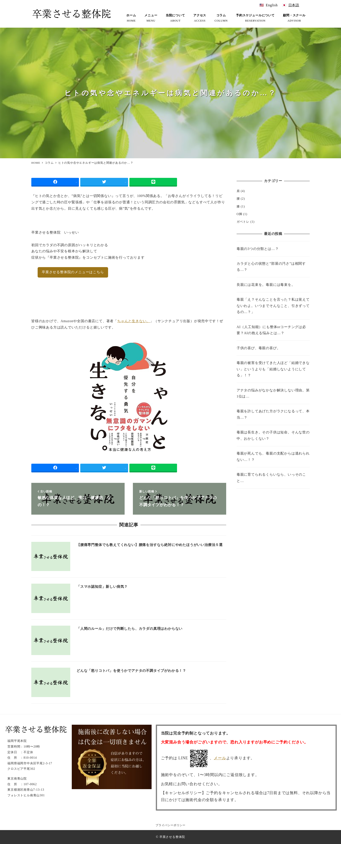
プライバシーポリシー (170, 825)
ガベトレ (243, 221)
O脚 (239, 214)
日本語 (293, 5)
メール (220, 758)
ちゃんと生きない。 (133, 321)
